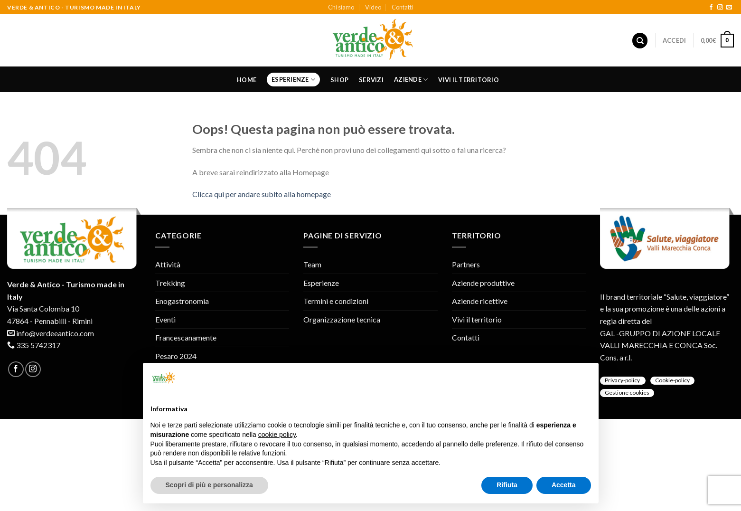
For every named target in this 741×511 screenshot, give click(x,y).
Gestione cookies (627, 392)
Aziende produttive (483, 282)
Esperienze (293, 79)
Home (246, 80)
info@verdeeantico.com (55, 333)
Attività (167, 264)
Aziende (411, 79)
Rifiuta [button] (507, 485)
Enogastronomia (182, 300)
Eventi (165, 319)
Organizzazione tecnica (341, 319)
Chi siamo (341, 7)
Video (373, 7)
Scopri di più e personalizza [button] (209, 485)
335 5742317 (38, 345)
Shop (339, 80)
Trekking (170, 282)
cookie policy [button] (277, 434)
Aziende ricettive (479, 300)
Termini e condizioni (335, 300)
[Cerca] (639, 40)
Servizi (371, 80)
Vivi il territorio (468, 80)
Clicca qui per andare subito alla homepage (261, 194)
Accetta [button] (564, 485)
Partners (466, 264)
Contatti (402, 7)
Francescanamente (185, 337)
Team (312, 264)
